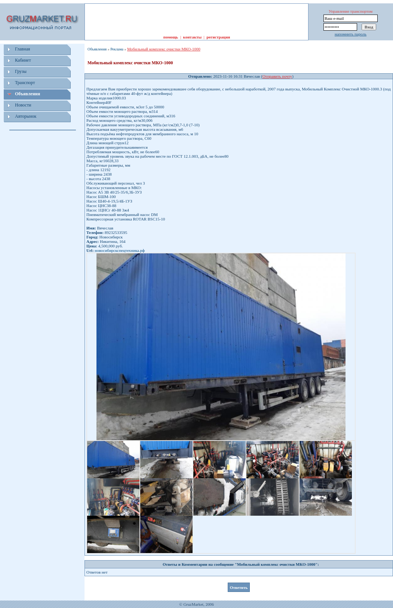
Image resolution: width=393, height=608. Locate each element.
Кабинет (23, 60)
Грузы (21, 71)
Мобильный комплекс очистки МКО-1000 (163, 49)
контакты (192, 37)
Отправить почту (277, 76)
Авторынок (25, 116)
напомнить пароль (350, 34)
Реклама (116, 49)
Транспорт (25, 82)
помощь (170, 37)
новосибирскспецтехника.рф (120, 250)
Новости (23, 105)
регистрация (218, 37)
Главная (22, 49)
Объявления (27, 93)
